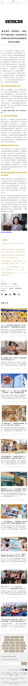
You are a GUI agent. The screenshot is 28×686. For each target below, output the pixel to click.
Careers (2, 678)
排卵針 (11, 288)
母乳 (18, 651)
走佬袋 (16, 640)
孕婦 (18, 645)
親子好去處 (11, 651)
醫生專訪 (4, 284)
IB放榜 (17, 648)
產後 (4, 645)
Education (15, 335)
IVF (10, 284)
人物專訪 (12, 642)
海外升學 (11, 648)
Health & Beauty (17, 368)
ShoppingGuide (9, 640)
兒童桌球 (7, 637)
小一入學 (23, 645)
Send (24, 663)
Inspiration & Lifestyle (19, 434)
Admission (23, 401)
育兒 (22, 640)
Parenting (17, 674)
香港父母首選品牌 (20, 642)
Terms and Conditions (20, 678)
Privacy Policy (10, 678)
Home (2, 672)
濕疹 (6, 651)
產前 (8, 645)
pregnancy (8, 286)
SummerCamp (15, 637)
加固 (22, 637)
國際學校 (5, 648)
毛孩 (22, 651)
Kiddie (16, 675)
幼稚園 (13, 645)
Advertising (14, 679)
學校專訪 (23, 648)
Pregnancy (15, 45)
